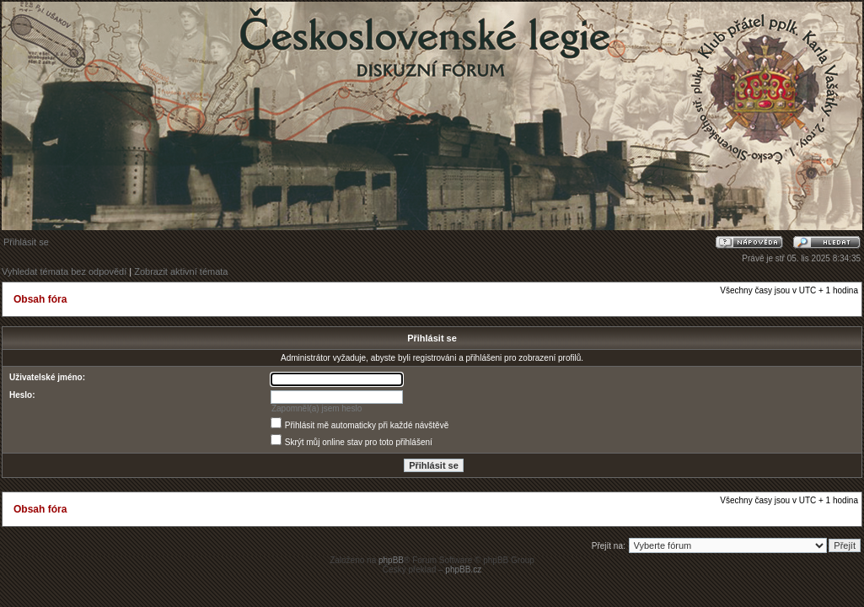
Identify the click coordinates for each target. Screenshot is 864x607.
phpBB (391, 560)
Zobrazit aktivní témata (181, 271)
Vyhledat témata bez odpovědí (64, 271)
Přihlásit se (26, 242)
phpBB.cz (463, 569)
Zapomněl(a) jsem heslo (316, 408)
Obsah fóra (40, 299)
